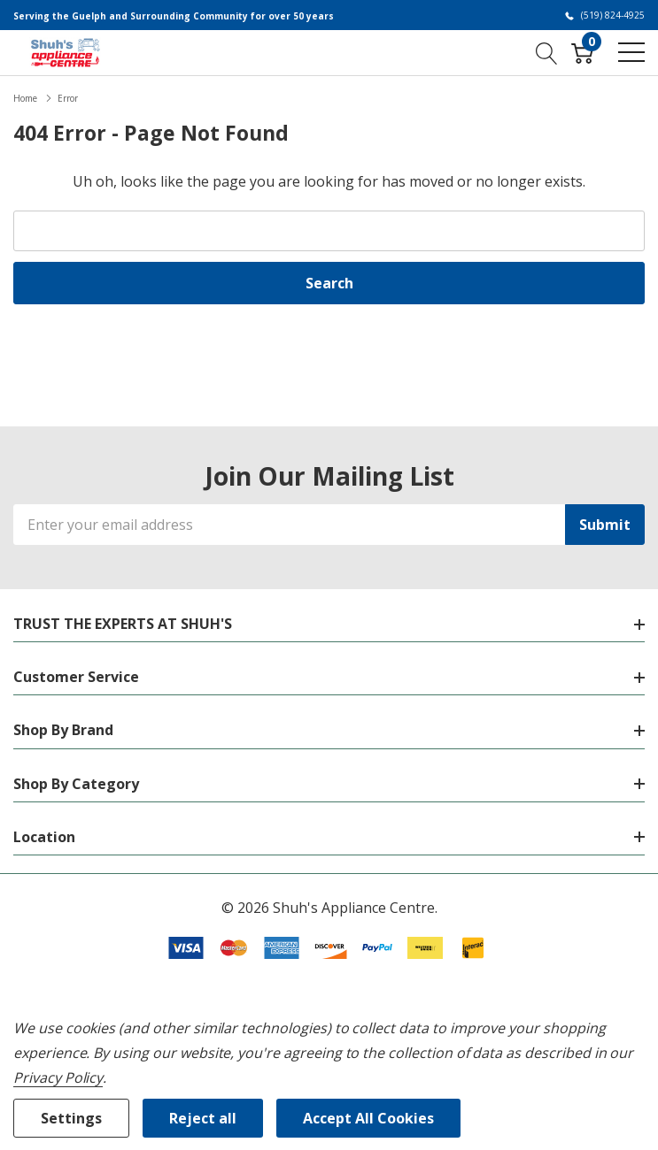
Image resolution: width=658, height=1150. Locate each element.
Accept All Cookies (368, 1118)
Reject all (202, 1118)
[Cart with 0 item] (582, 52)
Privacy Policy (58, 1077)
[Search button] (547, 52)
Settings (71, 1118)
